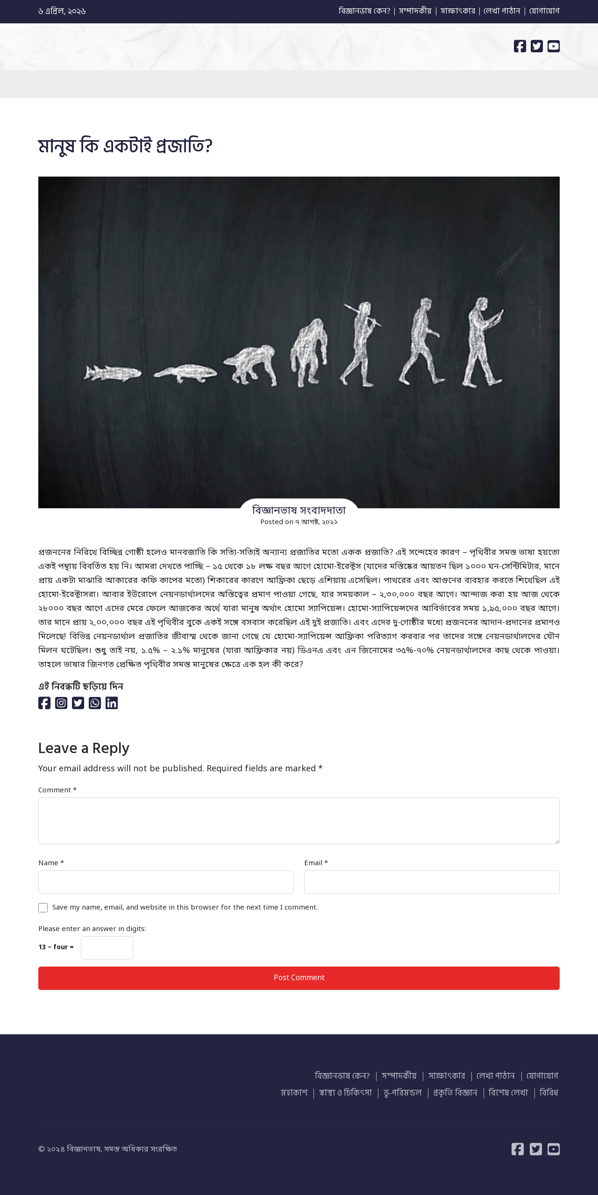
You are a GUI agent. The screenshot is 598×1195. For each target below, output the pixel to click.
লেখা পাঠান (499, 11)
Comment (57, 790)
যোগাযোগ (544, 11)
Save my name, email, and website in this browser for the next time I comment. (185, 907)
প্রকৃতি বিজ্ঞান (460, 1092)
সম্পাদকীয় (405, 11)
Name (51, 863)
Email (316, 863)
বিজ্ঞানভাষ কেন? (350, 11)
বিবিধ (550, 1092)
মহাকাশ (304, 1092)
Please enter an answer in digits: (92, 929)
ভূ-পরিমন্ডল (409, 1092)
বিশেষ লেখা (511, 1092)
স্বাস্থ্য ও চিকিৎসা (353, 1092)
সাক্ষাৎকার (451, 11)
